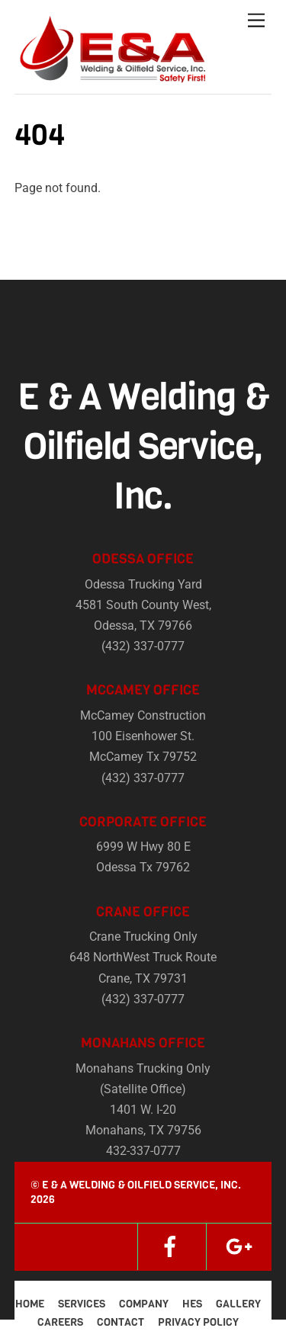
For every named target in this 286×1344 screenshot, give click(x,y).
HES (192, 1304)
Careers (60, 1322)
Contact (120, 1322)
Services (81, 1304)
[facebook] (170, 1247)
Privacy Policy (198, 1322)
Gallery (238, 1304)
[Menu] (256, 21)
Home (29, 1304)
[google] (239, 1247)
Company (144, 1304)
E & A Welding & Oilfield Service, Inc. (141, 1185)
